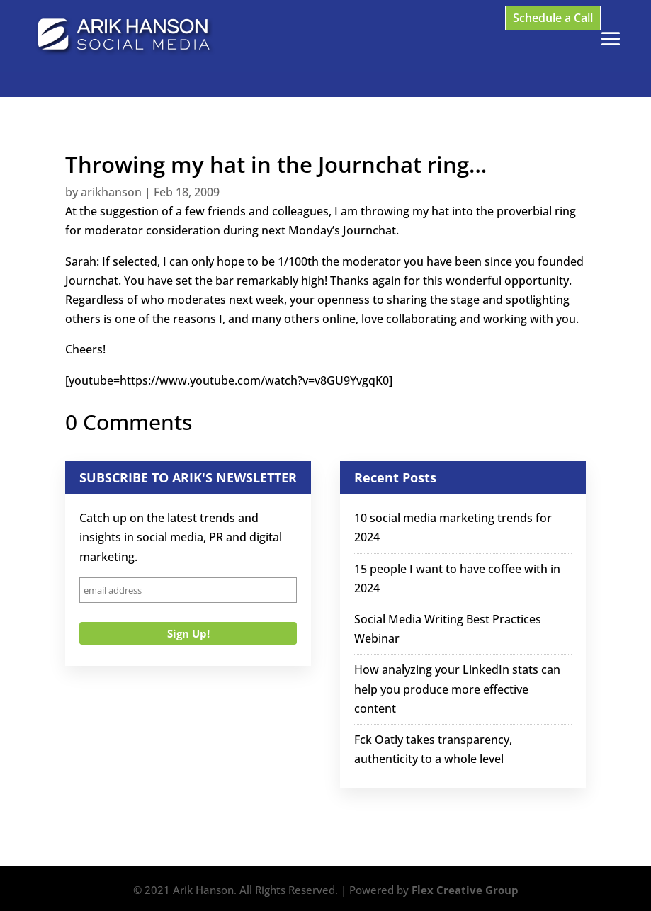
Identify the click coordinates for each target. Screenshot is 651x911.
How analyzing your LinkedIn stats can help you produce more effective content (457, 688)
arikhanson (111, 192)
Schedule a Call (553, 18)
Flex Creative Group (465, 890)
